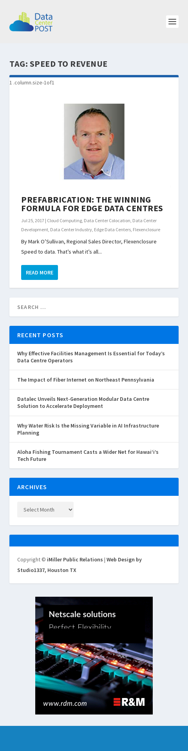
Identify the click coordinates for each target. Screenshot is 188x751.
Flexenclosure (146, 229)
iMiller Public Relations (75, 559)
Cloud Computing (64, 220)
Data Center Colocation (107, 220)
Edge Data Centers (112, 229)
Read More (39, 272)
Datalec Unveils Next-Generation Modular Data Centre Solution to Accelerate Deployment (83, 402)
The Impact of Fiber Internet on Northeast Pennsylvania (85, 379)
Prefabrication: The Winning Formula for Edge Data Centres (92, 204)
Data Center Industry (71, 229)
